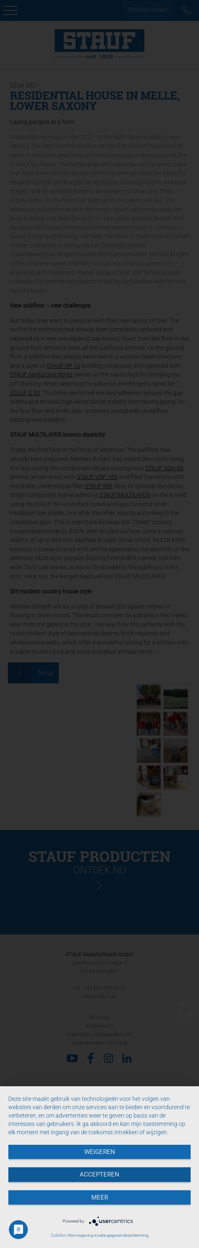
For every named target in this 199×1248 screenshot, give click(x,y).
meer (99, 1197)
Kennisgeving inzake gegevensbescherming (108, 1235)
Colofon (58, 1235)
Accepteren (99, 1174)
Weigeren (99, 1152)
